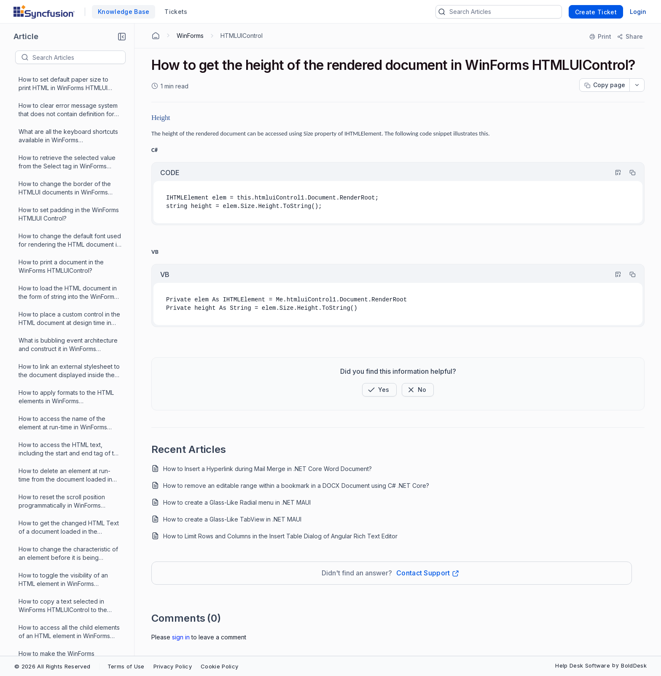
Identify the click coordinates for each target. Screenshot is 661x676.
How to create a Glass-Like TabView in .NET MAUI (232, 519)
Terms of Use (126, 666)
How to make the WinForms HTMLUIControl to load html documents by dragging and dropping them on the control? (61, 173)
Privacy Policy (172, 666)
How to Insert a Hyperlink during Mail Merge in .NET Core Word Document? (267, 468)
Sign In (181, 637)
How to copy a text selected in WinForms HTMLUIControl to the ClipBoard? (63, 121)
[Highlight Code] (614, 172)
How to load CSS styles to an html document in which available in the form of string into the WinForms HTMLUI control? (66, 382)
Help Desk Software (582, 665)
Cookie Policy (219, 666)
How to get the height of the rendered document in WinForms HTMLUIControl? (66, 251)
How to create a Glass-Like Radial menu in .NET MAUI (237, 502)
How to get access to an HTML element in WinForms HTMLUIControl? (62, 591)
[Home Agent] (155, 36)
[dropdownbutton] (637, 85)
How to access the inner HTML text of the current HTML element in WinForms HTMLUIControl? (67, 460)
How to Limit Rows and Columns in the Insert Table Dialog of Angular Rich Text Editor (280, 536)
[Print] (601, 36)
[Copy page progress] (604, 85)
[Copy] (628, 172)
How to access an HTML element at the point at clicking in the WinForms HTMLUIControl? (68, 199)
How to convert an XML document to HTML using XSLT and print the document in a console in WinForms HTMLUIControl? (70, 356)
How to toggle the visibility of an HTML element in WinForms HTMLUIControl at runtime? (63, 95)
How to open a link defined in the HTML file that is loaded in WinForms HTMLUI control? (69, 408)
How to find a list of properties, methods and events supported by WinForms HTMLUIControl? (67, 512)
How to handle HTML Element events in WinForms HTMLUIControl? (70, 538)
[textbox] (78, 57)
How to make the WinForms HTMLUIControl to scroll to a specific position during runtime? (69, 330)
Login (638, 11)
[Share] (630, 36)
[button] (122, 36)
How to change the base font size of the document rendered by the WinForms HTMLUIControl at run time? (70, 225)
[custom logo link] (44, 12)
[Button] (418, 390)
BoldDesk (634, 665)
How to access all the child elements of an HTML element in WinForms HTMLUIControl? (69, 147)
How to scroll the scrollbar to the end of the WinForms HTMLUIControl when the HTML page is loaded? (70, 434)
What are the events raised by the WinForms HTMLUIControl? (66, 616)
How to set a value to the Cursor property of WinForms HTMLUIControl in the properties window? (63, 486)
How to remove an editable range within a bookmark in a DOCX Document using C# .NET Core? (296, 485)
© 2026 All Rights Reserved (52, 666)
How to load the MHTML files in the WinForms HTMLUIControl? (67, 277)
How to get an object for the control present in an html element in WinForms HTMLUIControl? (68, 303)
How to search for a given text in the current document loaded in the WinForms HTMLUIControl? (69, 564)
